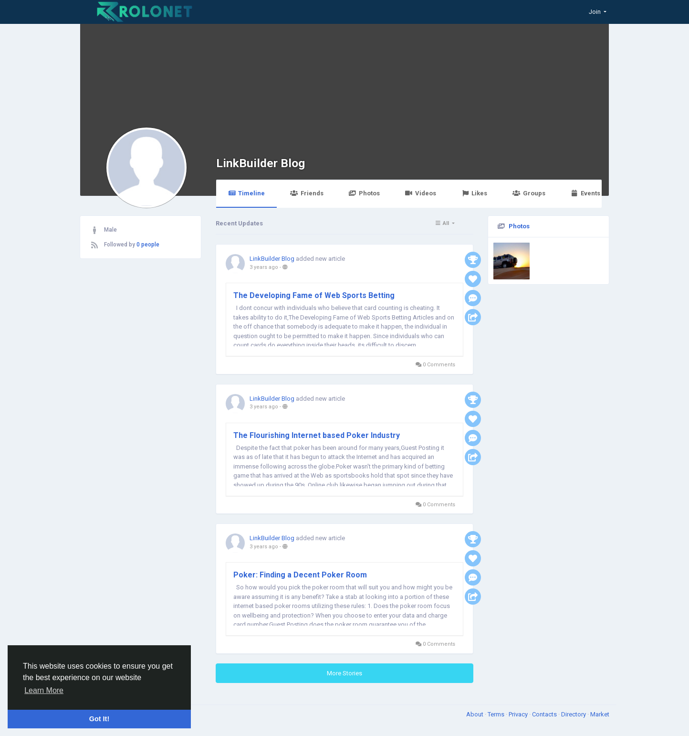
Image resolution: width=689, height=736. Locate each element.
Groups (528, 193)
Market (599, 714)
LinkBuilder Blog (260, 163)
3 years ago (264, 267)
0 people (147, 244)
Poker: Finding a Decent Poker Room (300, 574)
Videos (420, 193)
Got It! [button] (99, 719)
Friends (306, 193)
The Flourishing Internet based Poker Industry (316, 435)
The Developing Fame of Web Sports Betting (314, 295)
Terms (497, 714)
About (475, 714)
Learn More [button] (43, 690)
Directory (574, 714)
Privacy (519, 714)
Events (585, 193)
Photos (364, 193)
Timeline (246, 193)
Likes (474, 193)
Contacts (545, 714)
